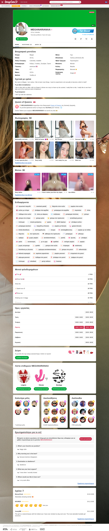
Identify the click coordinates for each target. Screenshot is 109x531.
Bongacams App (56, 6)
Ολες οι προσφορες (35, 6)
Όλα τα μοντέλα (6, 6)
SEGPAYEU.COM (53, 525)
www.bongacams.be (26, 525)
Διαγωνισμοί (45, 6)
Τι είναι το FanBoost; (88, 34)
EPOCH (46, 525)
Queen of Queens (55, 105)
